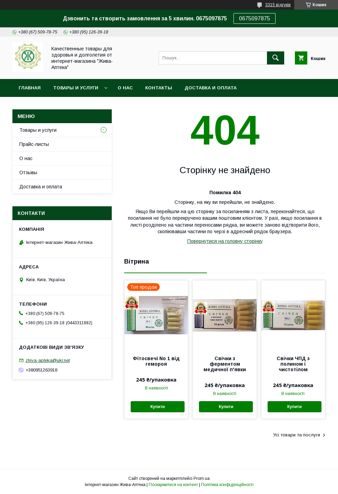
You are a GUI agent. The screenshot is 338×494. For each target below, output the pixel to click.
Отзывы (28, 172)
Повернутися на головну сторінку (225, 241)
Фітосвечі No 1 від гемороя (156, 361)
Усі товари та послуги (296, 434)
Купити (157, 406)
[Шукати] (275, 58)
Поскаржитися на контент (173, 484)
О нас (125, 87)
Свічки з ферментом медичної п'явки (224, 364)
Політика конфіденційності (227, 484)
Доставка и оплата (211, 87)
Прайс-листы (34, 144)
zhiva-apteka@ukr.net (48, 360)
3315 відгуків (278, 4)
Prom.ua (201, 478)
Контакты (158, 87)
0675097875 (254, 18)
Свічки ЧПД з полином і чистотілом (293, 364)
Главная (30, 87)
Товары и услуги (75, 87)
